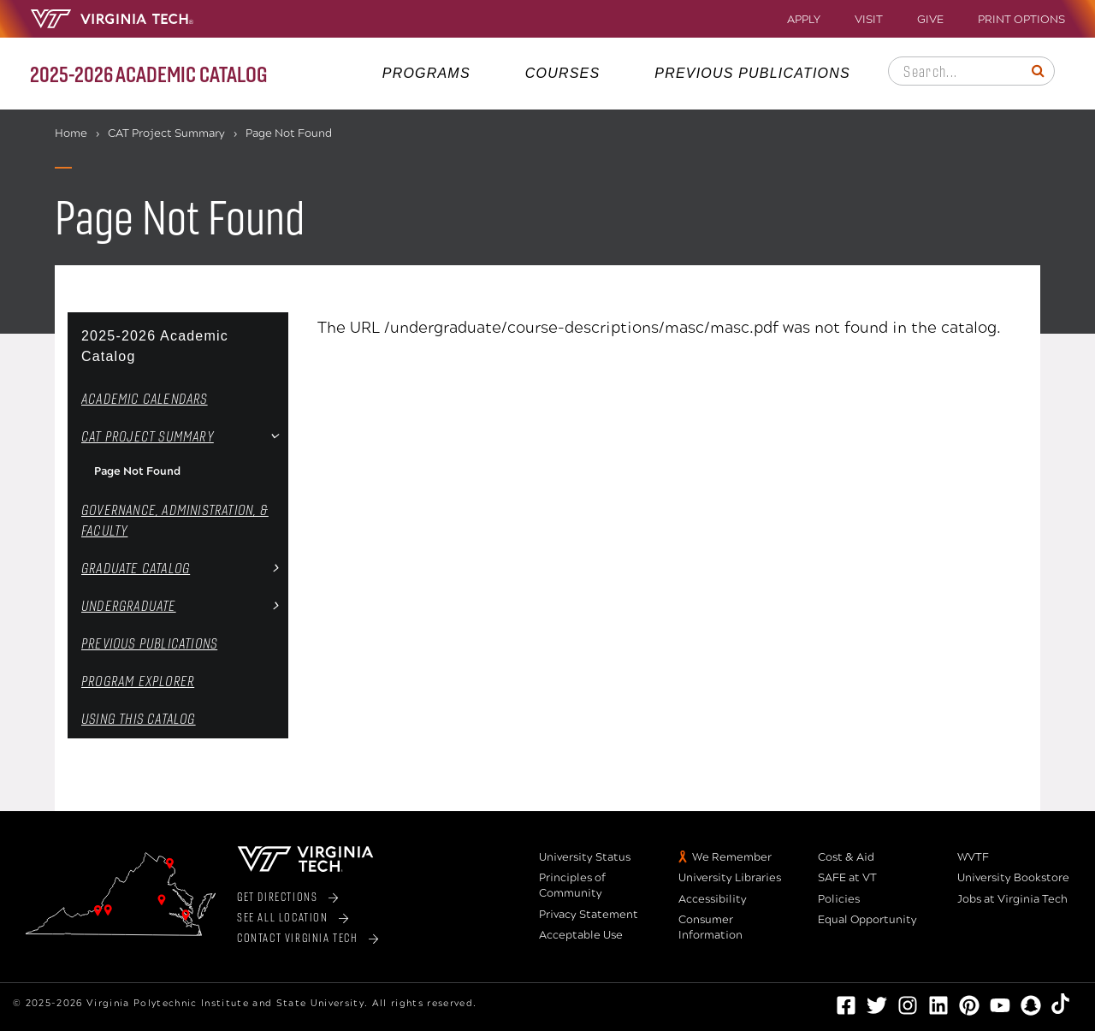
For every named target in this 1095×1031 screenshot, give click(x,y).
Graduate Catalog (135, 568)
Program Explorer (137, 681)
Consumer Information (710, 927)
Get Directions (277, 896)
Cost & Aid (846, 857)
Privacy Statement (588, 914)
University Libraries (729, 878)
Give (930, 20)
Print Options (1021, 20)
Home (71, 133)
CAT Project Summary (166, 133)
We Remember (732, 857)
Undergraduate (128, 605)
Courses (563, 73)
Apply (803, 20)
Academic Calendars (144, 398)
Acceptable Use (581, 935)
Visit (869, 20)
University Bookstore (1013, 878)
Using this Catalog (138, 718)
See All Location (282, 917)
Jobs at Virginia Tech (1012, 899)
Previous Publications (752, 73)
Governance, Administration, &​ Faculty (175, 520)
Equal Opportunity (867, 920)
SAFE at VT (847, 878)
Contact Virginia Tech (297, 937)
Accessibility (712, 899)
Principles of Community (572, 885)
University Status (584, 857)
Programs (426, 73)
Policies (839, 899)
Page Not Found (137, 471)
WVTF (973, 857)
